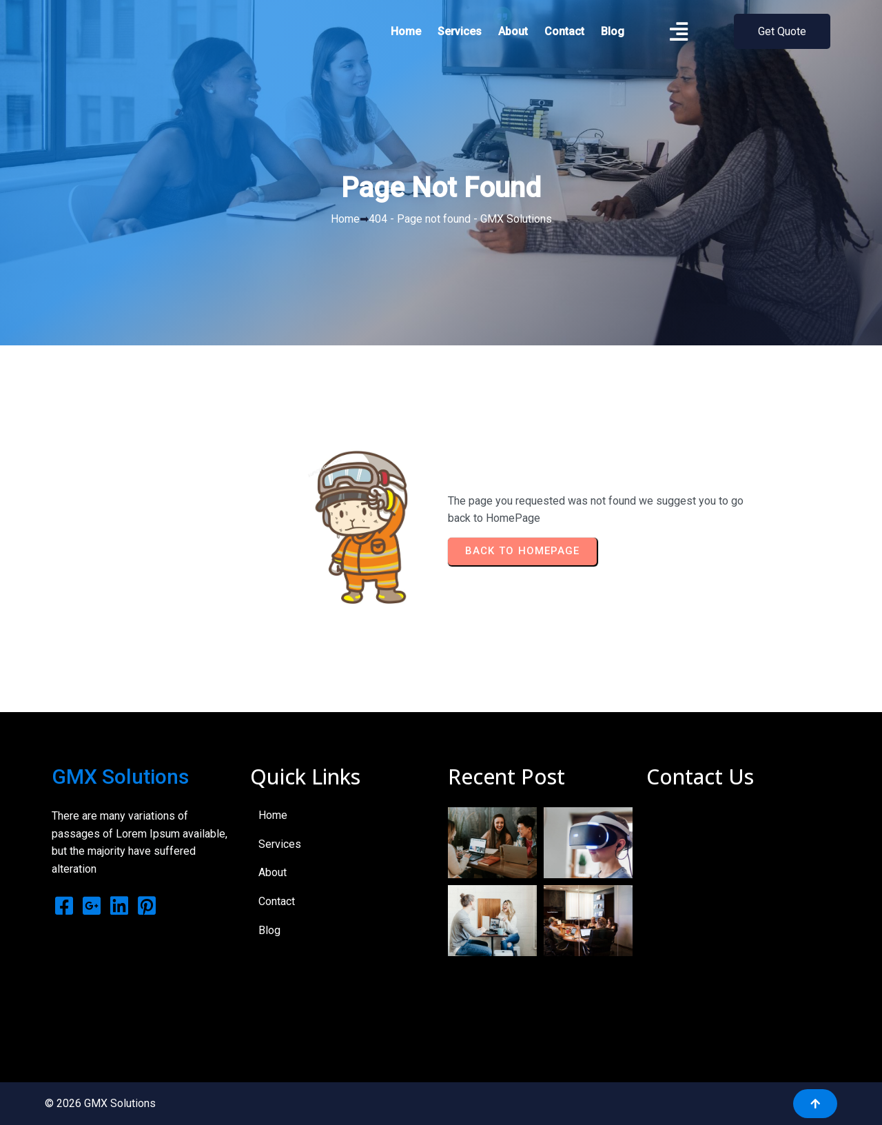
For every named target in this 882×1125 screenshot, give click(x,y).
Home (345, 218)
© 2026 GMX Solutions (100, 1103)
